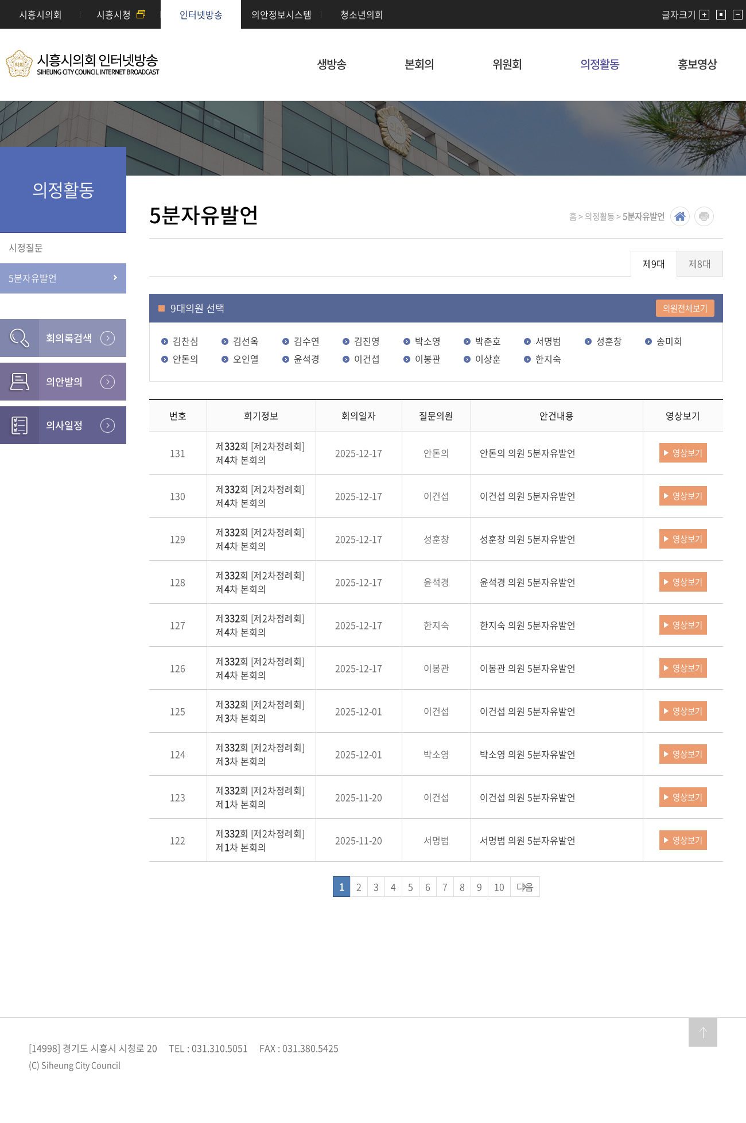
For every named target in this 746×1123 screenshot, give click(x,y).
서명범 (548, 341)
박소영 (428, 341)
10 (499, 886)
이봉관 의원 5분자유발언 (528, 668)
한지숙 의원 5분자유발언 (528, 625)
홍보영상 (697, 64)
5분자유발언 (33, 278)
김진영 (367, 341)
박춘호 (488, 341)
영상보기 (687, 452)
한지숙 (548, 359)
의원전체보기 (685, 308)
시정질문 (26, 247)
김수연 (307, 341)
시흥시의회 (40, 14)
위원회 (507, 64)
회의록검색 (69, 338)
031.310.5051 (220, 1048)
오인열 (246, 359)
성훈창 (609, 341)
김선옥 (246, 341)
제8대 (700, 263)
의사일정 (64, 425)
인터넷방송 (201, 14)
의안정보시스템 (281, 14)
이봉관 (428, 359)
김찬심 (186, 341)
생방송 (331, 64)
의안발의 (64, 381)
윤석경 (307, 359)
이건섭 (367, 359)
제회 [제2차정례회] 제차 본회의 (260, 453)
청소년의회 (361, 14)
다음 (525, 886)
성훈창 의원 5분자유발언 (528, 539)
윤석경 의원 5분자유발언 (528, 582)
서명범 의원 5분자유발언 (528, 840)
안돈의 (186, 359)
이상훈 (488, 359)
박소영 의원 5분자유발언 (528, 754)
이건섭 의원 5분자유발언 (528, 496)
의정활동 (599, 64)
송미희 (669, 341)
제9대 (654, 263)
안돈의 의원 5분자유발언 (528, 453)
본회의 (419, 64)
